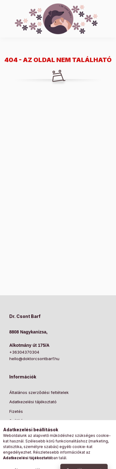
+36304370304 (24, 352)
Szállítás (17, 420)
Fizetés (16, 411)
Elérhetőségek (23, 430)
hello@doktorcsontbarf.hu (34, 358)
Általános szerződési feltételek (39, 392)
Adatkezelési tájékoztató (33, 401)
